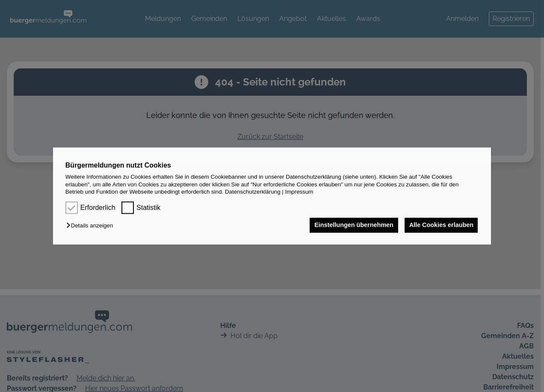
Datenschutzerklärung (253, 192)
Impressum (299, 192)
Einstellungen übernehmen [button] (352, 225)
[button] (91, 226)
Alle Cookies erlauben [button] (440, 225)
